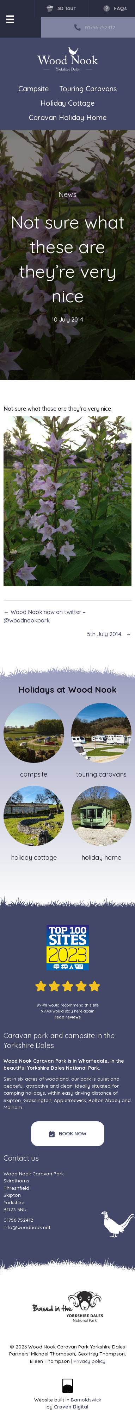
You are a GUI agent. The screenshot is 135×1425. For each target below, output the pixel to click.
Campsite (33, 88)
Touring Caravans (88, 88)
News (67, 194)
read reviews (68, 1017)
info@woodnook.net (27, 1227)
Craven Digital (71, 1407)
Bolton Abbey (104, 1100)
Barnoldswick (86, 1400)
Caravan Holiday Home (67, 117)
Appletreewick (70, 1100)
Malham (13, 1107)
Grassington (37, 1100)
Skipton (12, 1100)
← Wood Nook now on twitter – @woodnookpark (45, 616)
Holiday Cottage (67, 103)
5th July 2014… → (109, 634)
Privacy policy (89, 1361)
